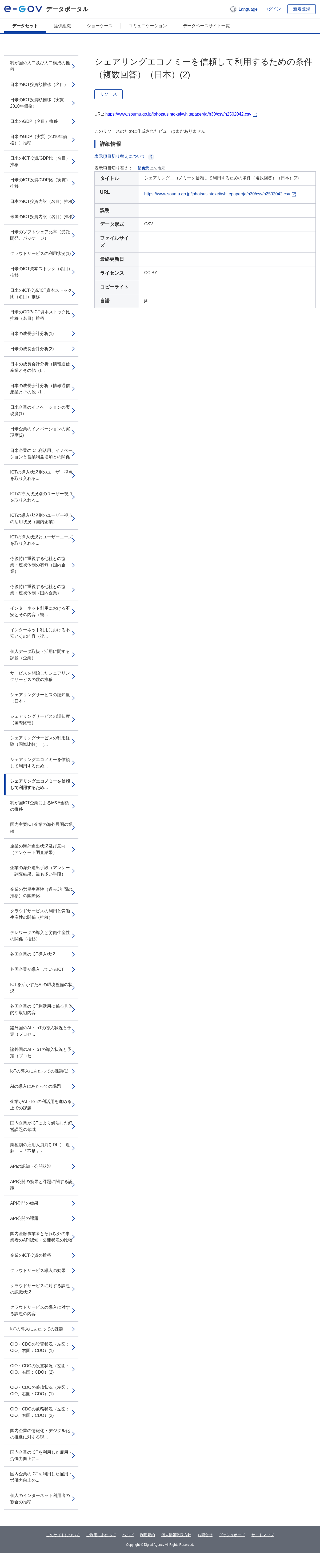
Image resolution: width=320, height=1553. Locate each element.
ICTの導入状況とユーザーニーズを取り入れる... (41, 540)
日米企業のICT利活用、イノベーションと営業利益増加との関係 (41, 453)
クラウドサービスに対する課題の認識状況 (40, 1288)
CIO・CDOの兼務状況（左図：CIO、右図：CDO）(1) (40, 1390)
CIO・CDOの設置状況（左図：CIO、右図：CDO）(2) (40, 1368)
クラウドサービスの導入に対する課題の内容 (40, 1310)
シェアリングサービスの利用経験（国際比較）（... (40, 741)
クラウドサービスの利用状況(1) (40, 253)
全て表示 (157, 168)
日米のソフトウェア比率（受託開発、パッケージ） (40, 235)
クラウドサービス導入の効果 (38, 1270)
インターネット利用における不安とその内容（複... (40, 611)
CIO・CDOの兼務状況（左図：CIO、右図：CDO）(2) (40, 1412)
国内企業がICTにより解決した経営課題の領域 (41, 1126)
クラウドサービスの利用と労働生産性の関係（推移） (40, 914)
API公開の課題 (24, 1218)
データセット (25, 25)
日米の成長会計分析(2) (32, 348)
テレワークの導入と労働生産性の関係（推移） (40, 935)
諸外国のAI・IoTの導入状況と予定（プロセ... (40, 1031)
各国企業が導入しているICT (37, 969)
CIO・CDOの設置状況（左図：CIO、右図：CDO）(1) (40, 1347)
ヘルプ (128, 1535)
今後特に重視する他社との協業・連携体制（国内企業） (38, 589)
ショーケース (100, 25)
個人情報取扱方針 (176, 1535)
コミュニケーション (148, 25)
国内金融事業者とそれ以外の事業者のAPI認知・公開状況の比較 (41, 1236)
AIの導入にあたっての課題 (35, 1086)
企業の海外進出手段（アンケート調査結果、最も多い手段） (40, 870)
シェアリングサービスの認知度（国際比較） (40, 719)
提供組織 (62, 25)
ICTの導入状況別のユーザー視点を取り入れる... (41, 475)
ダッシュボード (232, 1535)
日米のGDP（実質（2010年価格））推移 (38, 139)
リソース (108, 94)
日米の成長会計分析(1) (32, 333)
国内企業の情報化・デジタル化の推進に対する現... (40, 1433)
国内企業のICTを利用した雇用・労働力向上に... (41, 1455)
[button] (244, 9)
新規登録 (301, 9)
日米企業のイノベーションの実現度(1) (40, 410)
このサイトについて (63, 1535)
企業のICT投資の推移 (30, 1255)
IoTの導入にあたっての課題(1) (39, 1071)
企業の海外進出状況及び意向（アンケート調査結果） (38, 849)
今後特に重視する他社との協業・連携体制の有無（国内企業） (38, 565)
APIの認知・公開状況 (30, 1166)
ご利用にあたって (101, 1535)
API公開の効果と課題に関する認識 (41, 1184)
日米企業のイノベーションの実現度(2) (40, 432)
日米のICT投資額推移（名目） (39, 84)
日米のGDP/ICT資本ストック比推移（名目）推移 (40, 315)
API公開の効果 (24, 1203)
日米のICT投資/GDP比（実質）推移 (40, 183)
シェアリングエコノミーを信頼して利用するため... (40, 762)
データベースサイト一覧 (206, 25)
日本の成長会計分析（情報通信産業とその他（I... (40, 367)
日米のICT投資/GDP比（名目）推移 (40, 161)
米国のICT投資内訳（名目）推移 (41, 216)
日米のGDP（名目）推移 (34, 121)
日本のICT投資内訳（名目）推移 (41, 201)
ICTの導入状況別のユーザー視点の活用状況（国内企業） (41, 518)
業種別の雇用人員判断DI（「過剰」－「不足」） (40, 1147)
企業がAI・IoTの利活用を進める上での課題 (40, 1104)
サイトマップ (262, 1535)
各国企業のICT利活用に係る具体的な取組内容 (41, 1009)
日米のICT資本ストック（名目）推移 (41, 271)
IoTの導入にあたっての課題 (36, 1329)
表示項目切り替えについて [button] (124, 156)
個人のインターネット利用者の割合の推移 (40, 1498)
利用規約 (147, 1535)
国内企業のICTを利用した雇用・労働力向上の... (41, 1477)
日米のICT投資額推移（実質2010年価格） (37, 102)
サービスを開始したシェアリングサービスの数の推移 (40, 676)
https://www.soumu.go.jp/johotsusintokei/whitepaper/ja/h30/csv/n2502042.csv (178, 114)
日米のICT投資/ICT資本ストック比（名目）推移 (41, 293)
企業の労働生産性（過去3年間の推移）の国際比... (41, 892)
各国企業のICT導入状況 (32, 954)
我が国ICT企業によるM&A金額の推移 (39, 806)
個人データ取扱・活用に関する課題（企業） (40, 654)
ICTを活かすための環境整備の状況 (41, 987)
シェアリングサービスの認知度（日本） (40, 697)
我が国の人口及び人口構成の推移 (40, 66)
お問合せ (205, 1535)
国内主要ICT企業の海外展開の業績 (41, 827)
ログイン (272, 9)
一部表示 (141, 168)
